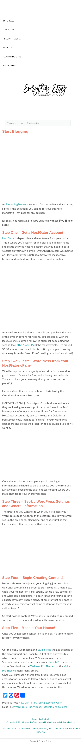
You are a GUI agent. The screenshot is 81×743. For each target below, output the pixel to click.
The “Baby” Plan (27, 345)
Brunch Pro (54, 661)
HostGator (8, 238)
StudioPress (44, 649)
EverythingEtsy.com (17, 204)
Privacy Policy (67, 721)
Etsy (46, 727)
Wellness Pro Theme (42, 666)
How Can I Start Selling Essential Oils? (40, 702)
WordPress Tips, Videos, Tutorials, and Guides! (40, 706)
